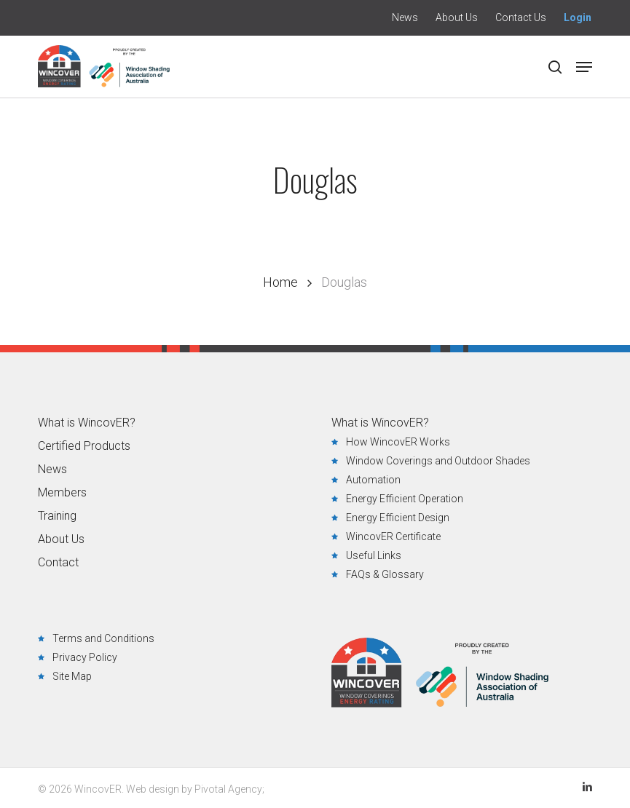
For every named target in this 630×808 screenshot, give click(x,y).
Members (62, 493)
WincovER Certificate (393, 536)
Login (577, 17)
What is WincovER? (86, 423)
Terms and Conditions (103, 638)
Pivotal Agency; (229, 789)
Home (280, 282)
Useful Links (373, 555)
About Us (61, 539)
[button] (584, 67)
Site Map (72, 676)
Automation (373, 480)
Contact (58, 563)
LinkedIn (587, 787)
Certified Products (84, 446)
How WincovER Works (398, 442)
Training (57, 516)
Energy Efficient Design (397, 517)
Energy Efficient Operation (404, 498)
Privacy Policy (84, 657)
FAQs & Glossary (385, 574)
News (52, 469)
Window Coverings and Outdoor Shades (438, 461)
